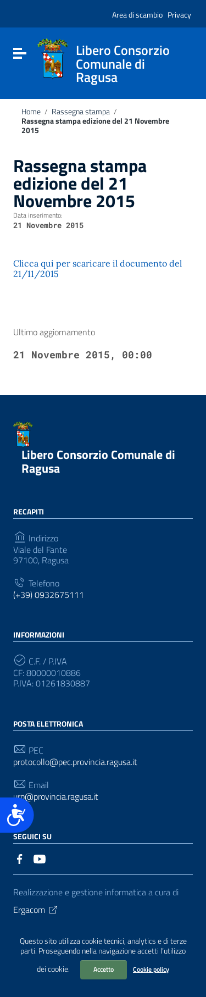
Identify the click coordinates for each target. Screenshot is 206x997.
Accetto (103, 969)
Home (31, 112)
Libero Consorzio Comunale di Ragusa (98, 461)
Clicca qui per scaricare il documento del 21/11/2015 (97, 268)
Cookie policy (151, 969)
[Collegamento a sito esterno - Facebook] (19, 858)
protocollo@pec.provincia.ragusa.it (75, 762)
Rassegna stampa (81, 112)
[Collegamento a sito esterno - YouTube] (39, 858)
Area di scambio (137, 14)
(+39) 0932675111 (48, 595)
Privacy (179, 14)
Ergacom (36, 909)
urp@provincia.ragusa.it (55, 796)
